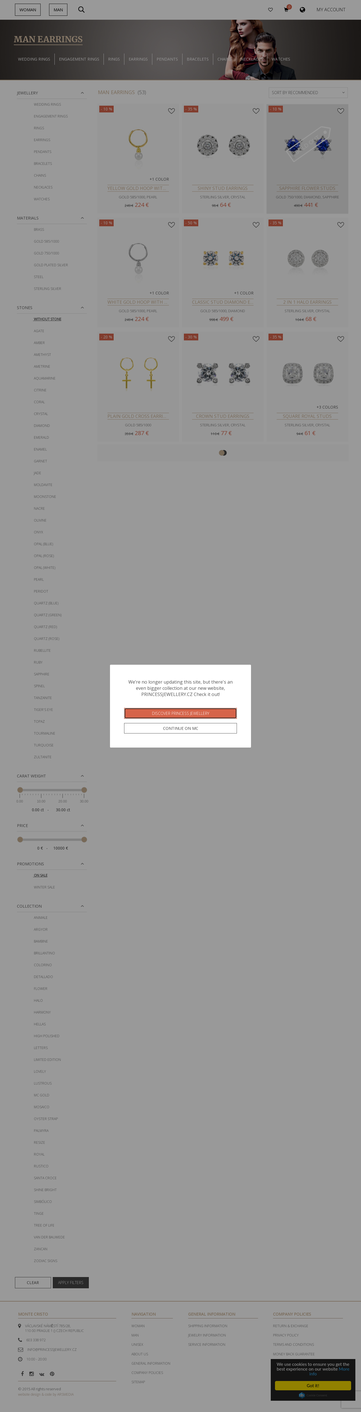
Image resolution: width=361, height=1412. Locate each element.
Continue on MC (180, 728)
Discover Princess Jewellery (180, 713)
